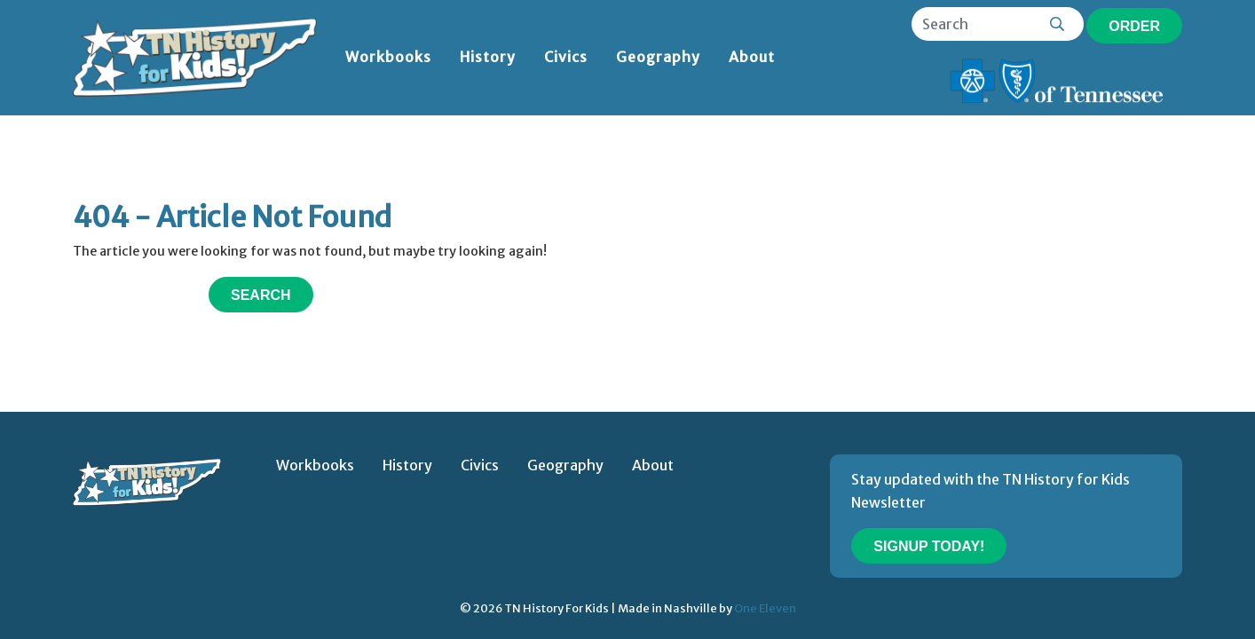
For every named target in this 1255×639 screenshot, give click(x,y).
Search (261, 295)
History (488, 57)
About (752, 57)
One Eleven (765, 608)
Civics (566, 57)
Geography (658, 57)
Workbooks (388, 57)
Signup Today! (928, 546)
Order (1134, 26)
